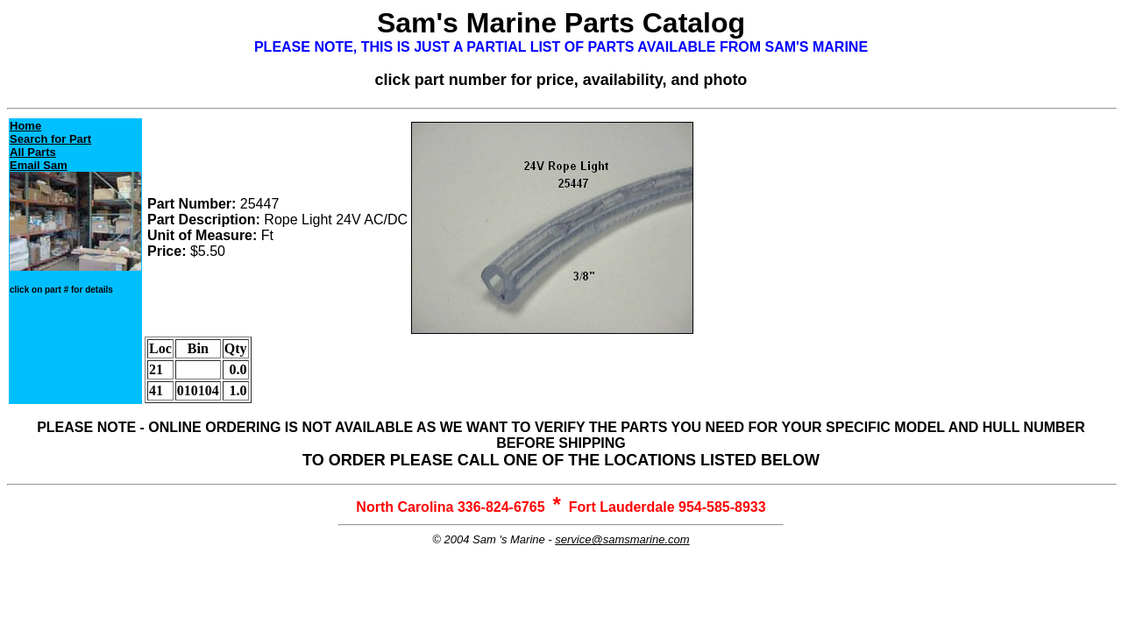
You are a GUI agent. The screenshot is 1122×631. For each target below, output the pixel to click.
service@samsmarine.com (622, 539)
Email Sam (38, 165)
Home (25, 125)
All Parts (33, 152)
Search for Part (50, 138)
